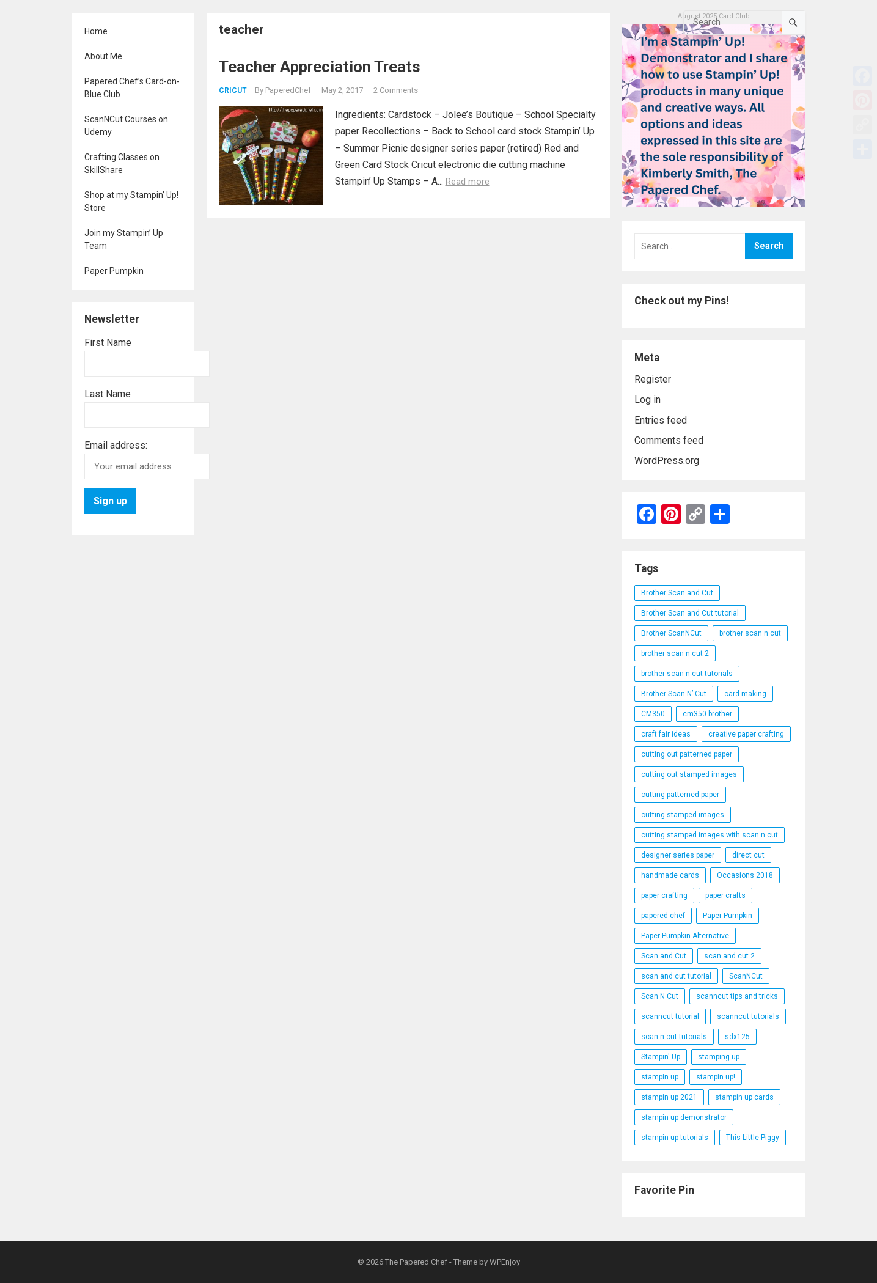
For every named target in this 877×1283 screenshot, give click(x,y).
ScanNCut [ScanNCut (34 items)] (746, 976)
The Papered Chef (416, 1261)
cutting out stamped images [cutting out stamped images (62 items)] (689, 774)
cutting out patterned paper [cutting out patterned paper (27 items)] (686, 754)
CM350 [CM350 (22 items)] (653, 714)
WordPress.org (666, 460)
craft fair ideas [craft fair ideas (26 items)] (666, 734)
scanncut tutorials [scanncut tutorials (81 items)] (748, 1016)
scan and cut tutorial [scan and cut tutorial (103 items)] (676, 976)
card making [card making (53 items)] (745, 693)
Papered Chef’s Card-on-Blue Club (132, 87)
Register (652, 379)
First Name (107, 342)
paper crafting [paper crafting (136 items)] (664, 895)
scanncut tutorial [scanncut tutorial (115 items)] (670, 1016)
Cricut (233, 90)
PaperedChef (288, 90)
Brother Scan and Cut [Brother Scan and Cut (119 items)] (677, 593)
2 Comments (395, 90)
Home (96, 31)
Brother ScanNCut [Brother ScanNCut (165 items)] (671, 633)
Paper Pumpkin (114, 271)
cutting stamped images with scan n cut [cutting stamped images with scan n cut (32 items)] (709, 835)
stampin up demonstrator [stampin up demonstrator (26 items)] (684, 1117)
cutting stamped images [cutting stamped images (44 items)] (682, 815)
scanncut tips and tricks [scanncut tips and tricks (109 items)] (737, 996)
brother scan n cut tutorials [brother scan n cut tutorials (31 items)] (687, 673)
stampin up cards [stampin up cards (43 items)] (744, 1097)
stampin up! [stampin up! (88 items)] (715, 1077)
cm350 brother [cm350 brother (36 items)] (707, 714)
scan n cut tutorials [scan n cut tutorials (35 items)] (674, 1036)
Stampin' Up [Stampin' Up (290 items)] (660, 1057)
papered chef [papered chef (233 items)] (663, 915)
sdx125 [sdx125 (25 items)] (737, 1036)
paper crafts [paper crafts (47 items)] (725, 895)
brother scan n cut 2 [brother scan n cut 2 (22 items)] (675, 653)
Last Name (107, 394)
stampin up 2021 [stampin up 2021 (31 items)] (669, 1097)
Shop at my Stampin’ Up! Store (131, 201)
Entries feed (660, 420)
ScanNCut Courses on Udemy (126, 125)
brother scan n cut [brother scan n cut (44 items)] (750, 633)
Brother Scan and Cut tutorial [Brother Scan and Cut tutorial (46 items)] (690, 613)
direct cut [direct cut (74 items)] (748, 855)
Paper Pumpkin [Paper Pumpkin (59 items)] (727, 915)
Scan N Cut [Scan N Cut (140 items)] (659, 996)
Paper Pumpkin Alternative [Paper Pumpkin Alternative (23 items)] (685, 936)
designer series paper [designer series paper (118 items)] (677, 855)
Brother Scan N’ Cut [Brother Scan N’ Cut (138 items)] (673, 693)
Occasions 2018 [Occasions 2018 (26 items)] (745, 875)
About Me (103, 56)
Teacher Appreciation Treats (319, 66)
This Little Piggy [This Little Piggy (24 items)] (752, 1137)
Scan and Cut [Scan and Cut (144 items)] (663, 956)
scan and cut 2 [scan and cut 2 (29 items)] (729, 956)
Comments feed (668, 440)
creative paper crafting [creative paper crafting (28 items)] (746, 734)
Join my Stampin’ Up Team (123, 239)
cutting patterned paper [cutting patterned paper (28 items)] (680, 794)
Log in (647, 399)
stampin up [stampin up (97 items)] (659, 1077)
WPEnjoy (505, 1261)
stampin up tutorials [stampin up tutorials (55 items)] (674, 1137)
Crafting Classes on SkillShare (122, 163)
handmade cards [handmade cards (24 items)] (670, 875)
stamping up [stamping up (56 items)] (718, 1057)
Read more (468, 181)
